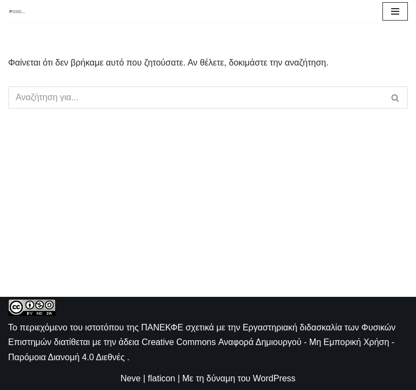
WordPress (274, 378)
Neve (130, 378)
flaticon (162, 378)
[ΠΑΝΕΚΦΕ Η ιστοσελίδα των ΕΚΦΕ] (16, 11)
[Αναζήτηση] (196, 97)
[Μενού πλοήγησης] (395, 11)
